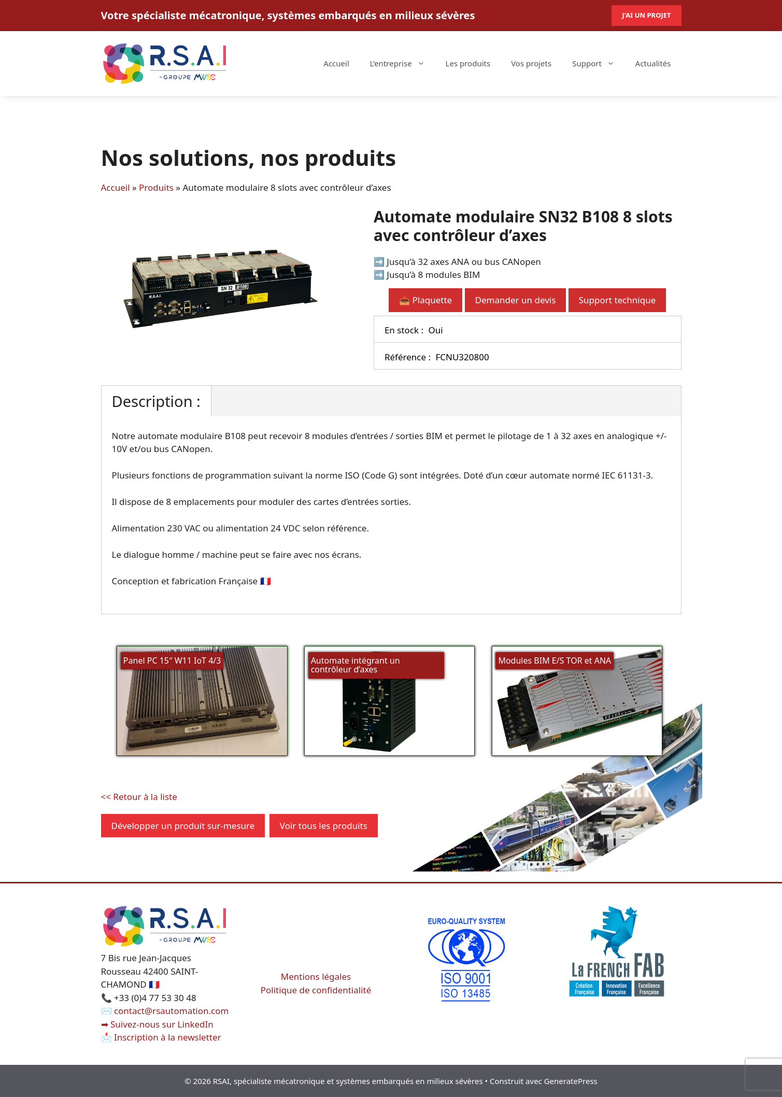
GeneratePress (571, 1081)
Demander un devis (515, 300)
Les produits (468, 63)
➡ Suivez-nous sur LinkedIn (157, 1024)
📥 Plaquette (425, 300)
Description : (156, 401)
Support (598, 63)
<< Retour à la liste (139, 797)
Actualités (653, 63)
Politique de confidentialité (316, 990)
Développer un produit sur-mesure (183, 826)
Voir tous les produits (323, 826)
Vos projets (531, 63)
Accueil (336, 63)
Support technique (617, 300)
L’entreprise (402, 63)
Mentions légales (316, 976)
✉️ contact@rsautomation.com (165, 1011)
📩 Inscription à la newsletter (161, 1037)
